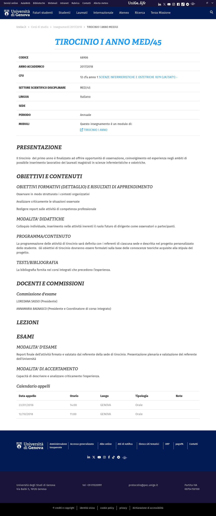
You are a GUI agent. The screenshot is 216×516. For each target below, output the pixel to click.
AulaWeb (25, 3)
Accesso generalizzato (82, 444)
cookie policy (107, 508)
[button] (43, 12)
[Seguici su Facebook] (178, 3)
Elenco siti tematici (149, 444)
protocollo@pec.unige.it (143, 485)
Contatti (86, 3)
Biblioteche (39, 3)
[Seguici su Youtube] (169, 3)
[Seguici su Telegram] (187, 3)
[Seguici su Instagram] (173, 3)
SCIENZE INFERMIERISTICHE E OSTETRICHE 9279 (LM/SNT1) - (138, 77)
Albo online (106, 444)
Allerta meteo (101, 3)
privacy (123, 508)
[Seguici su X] (164, 3)
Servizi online (11, 3)
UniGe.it (21, 27)
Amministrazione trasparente (57, 445)
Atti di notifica (125, 444)
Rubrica (75, 3)
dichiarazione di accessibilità (148, 508)
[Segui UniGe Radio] (192, 3)
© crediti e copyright (63, 508)
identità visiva (87, 508)
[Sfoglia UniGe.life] (138, 3)
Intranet (64, 3)
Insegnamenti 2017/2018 (67, 27)
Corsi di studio (39, 27)
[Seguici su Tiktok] (183, 3)
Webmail (52, 3)
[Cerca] (211, 12)
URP (167, 444)
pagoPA (179, 444)
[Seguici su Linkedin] (159, 3)
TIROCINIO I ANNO (93, 130)
